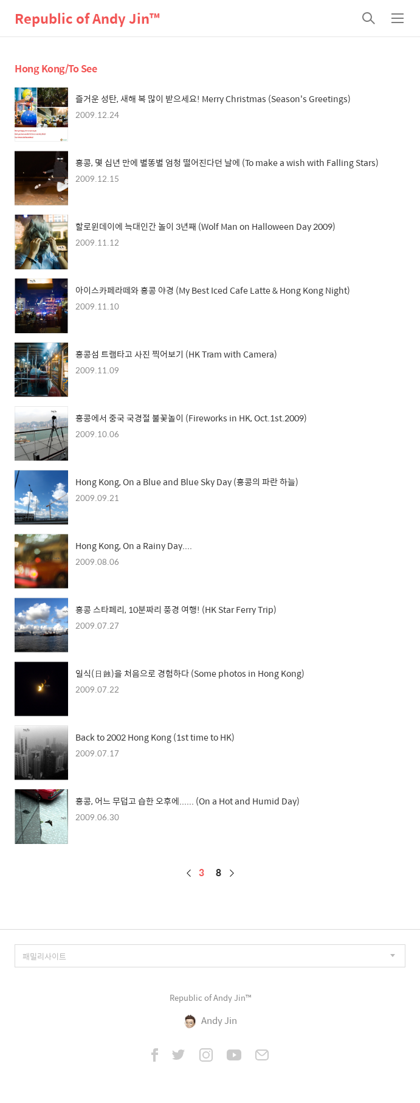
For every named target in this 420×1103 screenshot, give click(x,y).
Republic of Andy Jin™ (87, 18)
